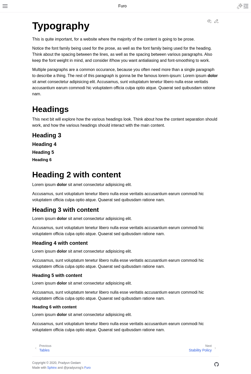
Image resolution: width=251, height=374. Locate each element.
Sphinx (52, 367)
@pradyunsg (72, 367)
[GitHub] (216, 365)
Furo (87, 367)
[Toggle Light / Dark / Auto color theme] (240, 6)
